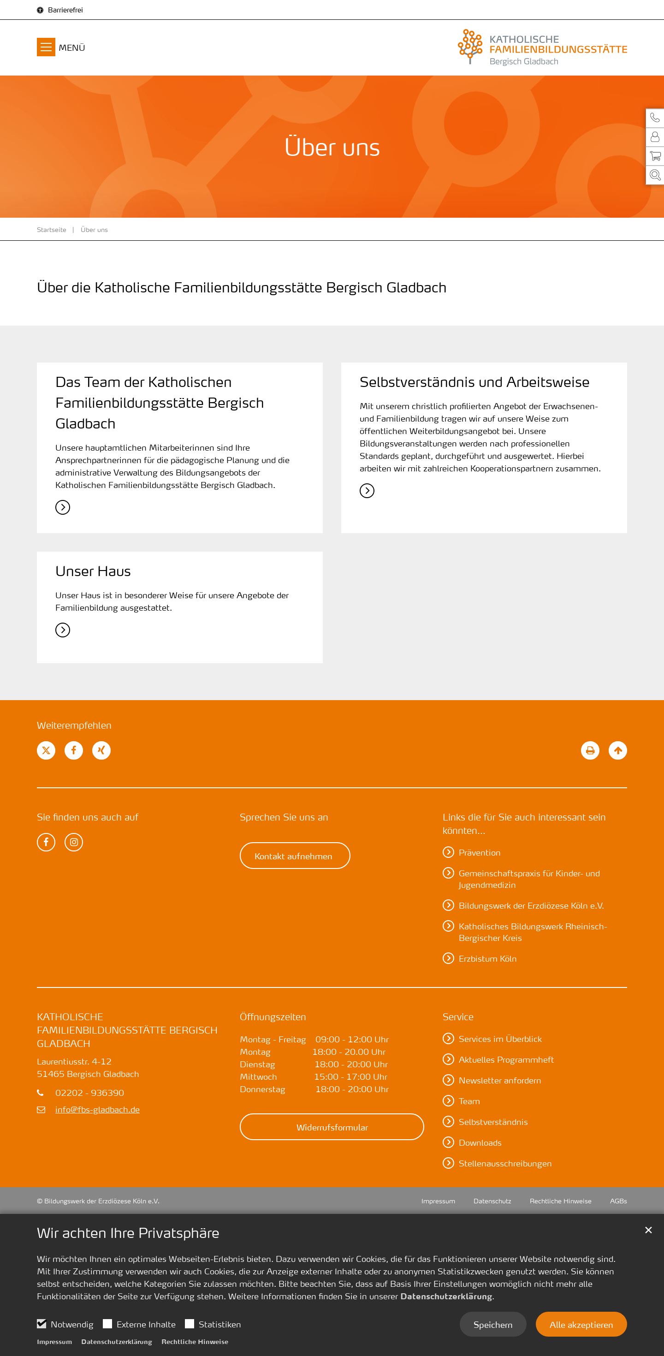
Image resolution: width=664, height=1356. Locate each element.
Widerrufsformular (332, 1127)
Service (458, 1017)
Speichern (493, 1324)
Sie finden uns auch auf (87, 817)
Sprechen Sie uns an (284, 817)
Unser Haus (93, 571)
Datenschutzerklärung (446, 1296)
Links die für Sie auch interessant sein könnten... (524, 823)
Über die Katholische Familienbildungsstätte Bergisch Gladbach (242, 287)
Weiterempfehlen (74, 725)
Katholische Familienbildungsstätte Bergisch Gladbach (127, 1030)
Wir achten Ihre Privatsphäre (128, 1233)
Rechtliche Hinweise (194, 1341)
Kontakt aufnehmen (293, 856)
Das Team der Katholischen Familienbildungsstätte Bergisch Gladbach (159, 402)
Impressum (54, 1341)
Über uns (94, 229)
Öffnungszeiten (273, 1017)
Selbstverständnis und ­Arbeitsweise (475, 382)
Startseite (51, 229)
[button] (655, 117)
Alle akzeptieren (581, 1324)
